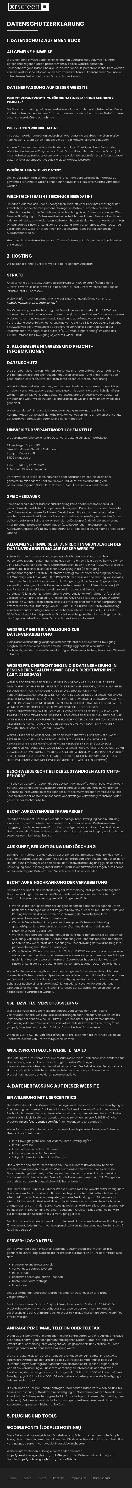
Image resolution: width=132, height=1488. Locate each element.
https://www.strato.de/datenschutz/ (32, 303)
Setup (27, 1478)
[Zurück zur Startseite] (28, 7)
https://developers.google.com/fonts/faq (35, 1455)
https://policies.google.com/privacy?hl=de (47, 1459)
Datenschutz (101, 1478)
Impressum (78, 1478)
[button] (123, 7)
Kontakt (58, 1478)
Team (42, 1478)
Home (13, 1478)
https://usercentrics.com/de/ (39, 1122)
